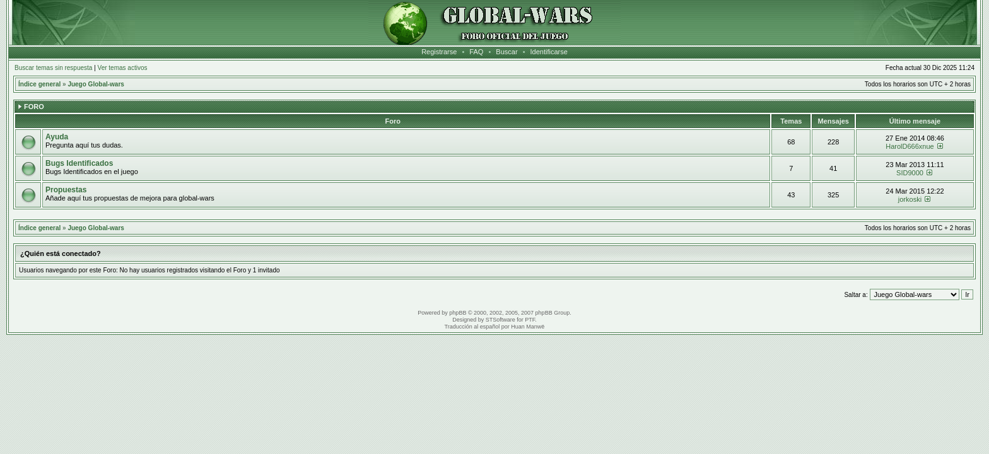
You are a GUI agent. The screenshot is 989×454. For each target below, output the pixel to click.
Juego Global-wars (95, 84)
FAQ (476, 51)
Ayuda (56, 136)
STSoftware (500, 320)
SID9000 (909, 173)
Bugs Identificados (79, 163)
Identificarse (549, 51)
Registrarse (439, 51)
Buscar (506, 51)
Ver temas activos (123, 67)
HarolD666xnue (909, 146)
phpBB (457, 313)
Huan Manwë (527, 326)
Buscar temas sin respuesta (53, 67)
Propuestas (65, 189)
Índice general (39, 84)
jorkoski (910, 199)
